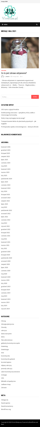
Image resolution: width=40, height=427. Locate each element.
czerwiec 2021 (5, 236)
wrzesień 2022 (5, 213)
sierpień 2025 (5, 156)
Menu (4, 24)
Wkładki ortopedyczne (8, 381)
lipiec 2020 (4, 267)
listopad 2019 (5, 290)
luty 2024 (4, 191)
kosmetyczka (5, 356)
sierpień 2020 (5, 264)
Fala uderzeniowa (6, 340)
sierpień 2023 (5, 201)
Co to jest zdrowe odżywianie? (14, 73)
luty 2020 (4, 283)
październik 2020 (6, 258)
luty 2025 (4, 175)
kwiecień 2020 (5, 277)
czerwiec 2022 (5, 220)
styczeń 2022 (5, 226)
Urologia (4, 375)
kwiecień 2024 (5, 188)
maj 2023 (4, 207)
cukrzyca (4, 330)
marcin (7, 76)
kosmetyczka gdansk (8, 359)
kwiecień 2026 (5, 147)
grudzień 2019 (5, 286)
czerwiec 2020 (5, 271)
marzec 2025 (5, 172)
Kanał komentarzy (7, 406)
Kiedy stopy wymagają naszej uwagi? (13, 118)
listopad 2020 (5, 255)
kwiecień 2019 (5, 299)
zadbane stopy (6, 384)
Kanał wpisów (5, 403)
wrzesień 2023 (5, 198)
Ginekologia (5, 349)
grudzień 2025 (5, 150)
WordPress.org (6, 409)
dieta (3, 337)
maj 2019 (4, 296)
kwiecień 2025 (5, 169)
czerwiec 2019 (5, 293)
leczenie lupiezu (6, 362)
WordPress (32, 422)
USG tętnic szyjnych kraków (10, 109)
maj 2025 (4, 166)
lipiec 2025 (4, 160)
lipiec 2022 (4, 217)
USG (2, 378)
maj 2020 (4, 274)
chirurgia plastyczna (7, 324)
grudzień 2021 (5, 229)
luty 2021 (4, 248)
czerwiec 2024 (5, 185)
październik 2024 (6, 179)
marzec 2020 (5, 280)
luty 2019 (4, 305)
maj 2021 (4, 239)
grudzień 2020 (5, 252)
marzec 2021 (5, 245)
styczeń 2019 (5, 309)
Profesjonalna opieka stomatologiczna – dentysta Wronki (19, 127)
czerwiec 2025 (5, 163)
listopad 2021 (5, 233)
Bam (2, 424)
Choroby (3, 327)
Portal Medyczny (16, 422)
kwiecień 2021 (5, 242)
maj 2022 (4, 223)
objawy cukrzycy (6, 365)
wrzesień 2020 (5, 261)
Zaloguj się (4, 400)
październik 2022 (6, 210)
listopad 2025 (5, 153)
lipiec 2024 (4, 182)
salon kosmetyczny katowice (10, 372)
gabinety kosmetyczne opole (10, 343)
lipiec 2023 (4, 204)
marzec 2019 (5, 302)
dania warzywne (6, 334)
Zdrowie (3, 70)
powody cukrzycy (6, 368)
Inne (2, 353)
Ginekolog (4, 346)
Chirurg (3, 321)
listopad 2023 (5, 194)
